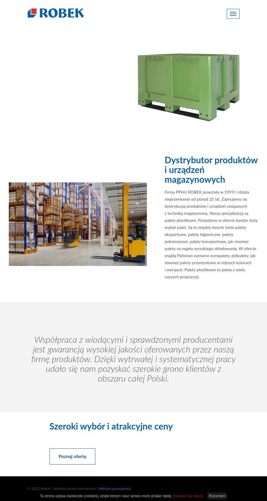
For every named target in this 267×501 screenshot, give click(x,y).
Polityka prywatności (115, 488)
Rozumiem (217, 496)
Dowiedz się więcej (188, 496)
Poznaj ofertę (59, 105)
